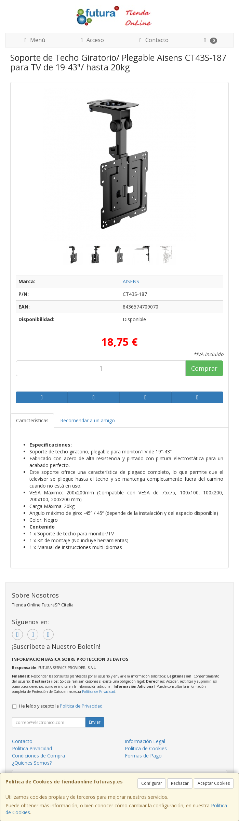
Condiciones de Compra (38, 755)
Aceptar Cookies (214, 783)
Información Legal (145, 741)
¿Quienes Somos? (32, 763)
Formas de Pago (143, 755)
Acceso (91, 40)
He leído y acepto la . (61, 706)
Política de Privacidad (98, 691)
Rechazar (180, 783)
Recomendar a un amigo (87, 420)
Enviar (95, 722)
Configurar (151, 783)
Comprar (204, 368)
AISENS (131, 281)
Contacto (153, 40)
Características (32, 420)
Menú (33, 40)
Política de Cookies (146, 748)
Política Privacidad (32, 748)
